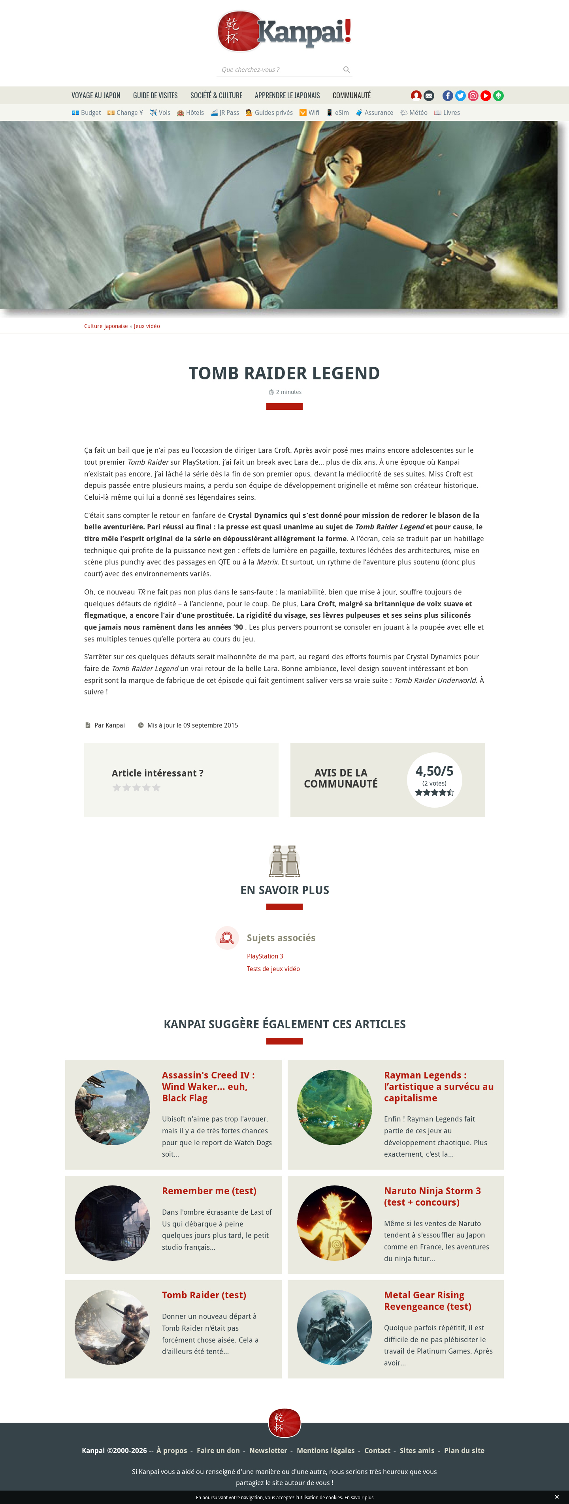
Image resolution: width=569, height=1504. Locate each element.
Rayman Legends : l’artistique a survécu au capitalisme (439, 1087)
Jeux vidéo (147, 326)
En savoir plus (359, 1497)
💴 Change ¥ (125, 112)
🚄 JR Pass (224, 112)
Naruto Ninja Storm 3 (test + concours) (432, 1196)
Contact (377, 1450)
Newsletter (268, 1450)
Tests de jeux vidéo (273, 968)
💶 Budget (86, 112)
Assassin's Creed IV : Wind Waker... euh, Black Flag (208, 1087)
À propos (171, 1450)
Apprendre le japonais (287, 95)
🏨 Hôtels (190, 112)
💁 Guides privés (269, 112)
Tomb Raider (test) (204, 1295)
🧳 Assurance (374, 112)
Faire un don (218, 1450)
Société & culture (216, 95)
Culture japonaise (106, 326)
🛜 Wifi (309, 112)
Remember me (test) (209, 1190)
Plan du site (464, 1450)
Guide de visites (155, 95)
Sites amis (417, 1450)
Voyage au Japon (96, 95)
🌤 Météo (414, 112)
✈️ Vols (159, 112)
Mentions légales (326, 1450)
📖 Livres (447, 112)
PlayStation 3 (265, 956)
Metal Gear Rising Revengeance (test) (427, 1301)
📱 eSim (337, 112)
